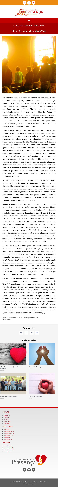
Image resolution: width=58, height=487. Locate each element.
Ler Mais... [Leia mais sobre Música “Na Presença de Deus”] (2, 398)
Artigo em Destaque (23, 25)
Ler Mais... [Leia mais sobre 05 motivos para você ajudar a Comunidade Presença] (2, 370)
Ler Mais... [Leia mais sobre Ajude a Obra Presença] (31, 368)
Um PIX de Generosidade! (36, 396)
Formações (39, 25)
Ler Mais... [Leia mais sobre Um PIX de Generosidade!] (31, 398)
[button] (29, 20)
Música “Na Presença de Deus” (9, 396)
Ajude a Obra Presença (35, 367)
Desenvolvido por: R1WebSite (29, 484)
